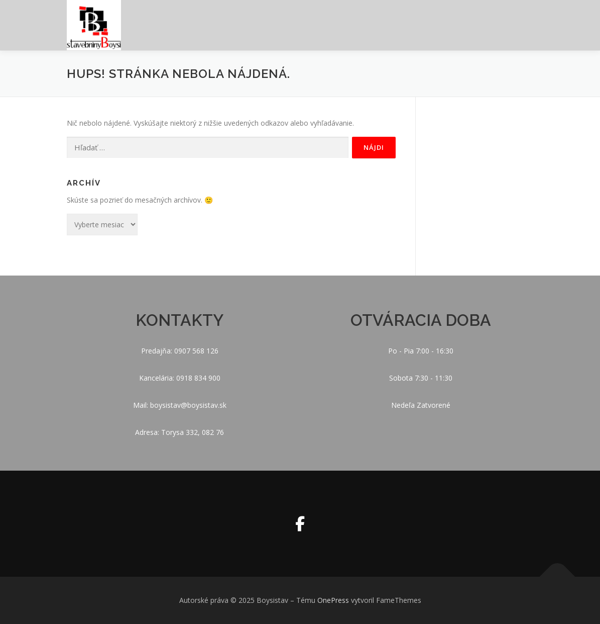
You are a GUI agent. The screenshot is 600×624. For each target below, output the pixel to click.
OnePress (333, 600)
